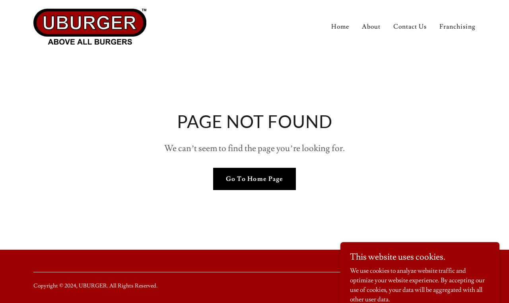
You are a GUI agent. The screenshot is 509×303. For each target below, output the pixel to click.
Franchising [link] (457, 27)
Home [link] (340, 27)
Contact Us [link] (410, 27)
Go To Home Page (254, 179)
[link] (89, 24)
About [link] (371, 27)
